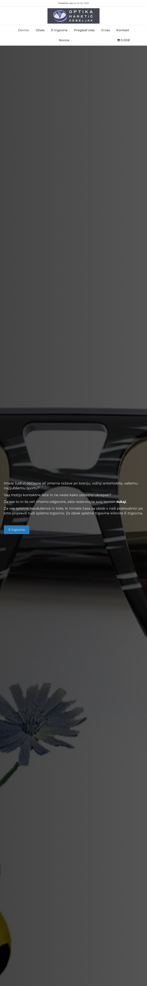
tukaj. (121, 502)
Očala (40, 30)
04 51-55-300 (81, 3)
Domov (23, 30)
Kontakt (122, 30)
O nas (105, 30)
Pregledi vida (84, 30)
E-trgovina (59, 30)
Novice (64, 40)
